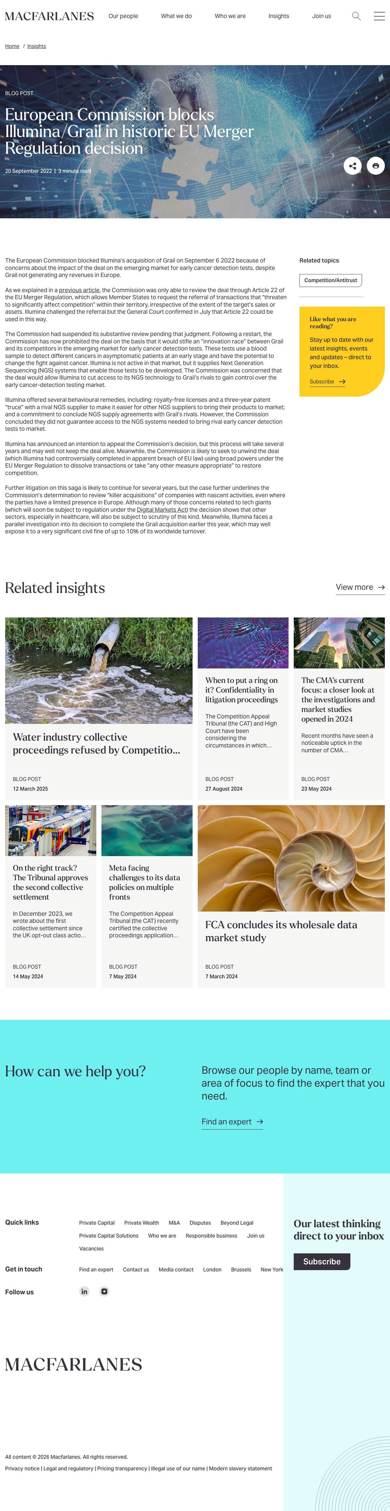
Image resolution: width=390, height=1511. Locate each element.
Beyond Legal (237, 1223)
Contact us (136, 1270)
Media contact (176, 1270)
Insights (36, 46)
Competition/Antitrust (330, 280)
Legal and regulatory (69, 1469)
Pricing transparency (122, 1469)
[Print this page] (376, 166)
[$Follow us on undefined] (84, 1291)
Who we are (230, 16)
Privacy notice (23, 1469)
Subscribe (322, 1262)
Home (12, 46)
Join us (255, 1236)
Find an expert (96, 1270)
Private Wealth (141, 1223)
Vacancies (91, 1249)
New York (272, 1270)
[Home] (49, 16)
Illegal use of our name (178, 1469)
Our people (123, 16)
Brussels (241, 1270)
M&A (174, 1223)
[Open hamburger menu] (379, 20)
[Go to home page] (73, 1364)
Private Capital (97, 1223)
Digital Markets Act (161, 509)
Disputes (200, 1223)
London (212, 1270)
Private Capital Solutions (108, 1236)
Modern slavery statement (240, 1469)
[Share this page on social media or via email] (353, 166)
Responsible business (211, 1236)
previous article (79, 290)
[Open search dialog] (356, 20)
